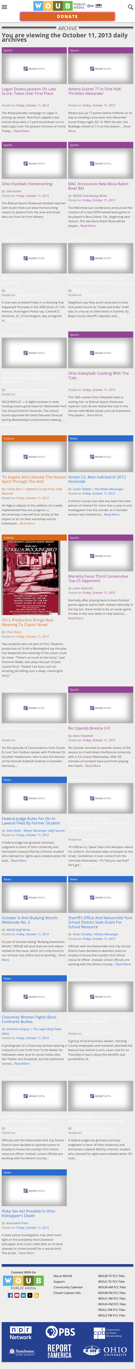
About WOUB (62, 1276)
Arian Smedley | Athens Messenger (29, 390)
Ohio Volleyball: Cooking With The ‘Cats (98, 375)
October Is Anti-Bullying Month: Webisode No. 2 (30, 920)
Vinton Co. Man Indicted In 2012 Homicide (97, 479)
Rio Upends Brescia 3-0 (89, 728)
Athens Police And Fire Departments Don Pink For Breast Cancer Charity (98, 823)
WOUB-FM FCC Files (112, 1293)
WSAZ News (14, 290)
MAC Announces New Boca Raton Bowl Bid (98, 186)
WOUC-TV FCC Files (111, 1281)
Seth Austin (14, 191)
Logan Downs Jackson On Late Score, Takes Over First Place (29, 91)
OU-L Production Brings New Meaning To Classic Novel (27, 622)
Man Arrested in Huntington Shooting (27, 280)
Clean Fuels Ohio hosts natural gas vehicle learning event (99, 1019)
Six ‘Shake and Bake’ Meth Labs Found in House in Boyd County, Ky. (100, 280)
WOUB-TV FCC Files (111, 1276)
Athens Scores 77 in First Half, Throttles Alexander (95, 91)
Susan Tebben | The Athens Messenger (98, 489)
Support (59, 1281)
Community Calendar (68, 1287)
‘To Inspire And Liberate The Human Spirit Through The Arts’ (34, 479)
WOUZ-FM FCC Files (112, 1315)
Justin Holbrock (83, 588)
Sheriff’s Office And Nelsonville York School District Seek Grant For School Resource (100, 922)
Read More (21, 131)
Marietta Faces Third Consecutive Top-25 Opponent (98, 578)
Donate (67, 16)
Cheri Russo (14, 632)
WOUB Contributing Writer (90, 196)
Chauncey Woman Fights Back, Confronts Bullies (29, 1019)
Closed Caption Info (67, 1293)
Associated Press (17, 1223)
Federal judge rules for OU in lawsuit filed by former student (96, 1118)
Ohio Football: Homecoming (27, 184)
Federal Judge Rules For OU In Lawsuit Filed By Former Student (31, 820)
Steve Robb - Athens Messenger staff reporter (36, 830)
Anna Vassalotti (83, 736)
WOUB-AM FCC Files (112, 1287)
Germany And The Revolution (28, 728)
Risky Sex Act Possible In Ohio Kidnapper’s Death (28, 1213)
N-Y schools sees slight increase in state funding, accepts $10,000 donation (32, 378)
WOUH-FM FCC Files (112, 1304)
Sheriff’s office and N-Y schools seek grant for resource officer (34, 1118)
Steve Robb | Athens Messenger (93, 1128)
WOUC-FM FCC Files (112, 1298)
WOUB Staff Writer (19, 930)
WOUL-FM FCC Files (111, 1310)
